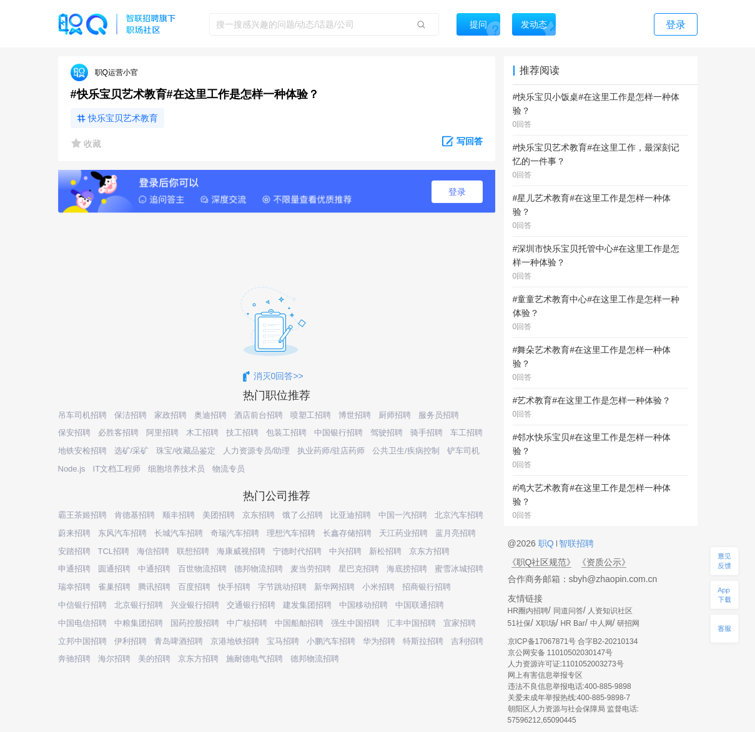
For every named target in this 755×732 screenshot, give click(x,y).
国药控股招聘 (194, 623)
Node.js (72, 468)
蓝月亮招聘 (455, 533)
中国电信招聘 (82, 623)
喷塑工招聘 (310, 415)
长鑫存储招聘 (347, 533)
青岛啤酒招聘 (178, 641)
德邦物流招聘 (258, 568)
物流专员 (228, 468)
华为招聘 (379, 641)
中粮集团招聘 (138, 623)
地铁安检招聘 (82, 450)
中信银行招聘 (82, 605)
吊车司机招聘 (82, 415)
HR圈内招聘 (528, 610)
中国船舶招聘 (299, 623)
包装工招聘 (286, 432)
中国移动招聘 (363, 605)
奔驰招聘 (74, 658)
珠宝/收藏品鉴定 (185, 450)
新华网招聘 (334, 586)
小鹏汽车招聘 (331, 641)
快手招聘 (234, 586)
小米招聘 (378, 586)
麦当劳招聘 (310, 568)
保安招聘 (74, 432)
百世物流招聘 (202, 568)
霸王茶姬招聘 (82, 515)
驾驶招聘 (386, 432)
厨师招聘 (394, 415)
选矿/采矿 (131, 450)
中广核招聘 (247, 623)
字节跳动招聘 (282, 586)
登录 (457, 192)
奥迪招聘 (210, 415)
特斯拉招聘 (423, 641)
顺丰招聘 (178, 515)
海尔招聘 (114, 658)
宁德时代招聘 (297, 551)
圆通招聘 (114, 568)
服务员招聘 (438, 415)
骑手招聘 (426, 432)
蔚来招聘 (74, 533)
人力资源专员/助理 (256, 450)
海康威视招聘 (241, 551)
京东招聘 (258, 515)
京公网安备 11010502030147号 (560, 652)
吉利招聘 (467, 641)
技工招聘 (242, 432)
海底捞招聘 (407, 568)
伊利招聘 (130, 641)
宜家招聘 (459, 623)
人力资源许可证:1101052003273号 (566, 664)
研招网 (628, 623)
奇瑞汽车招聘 (234, 533)
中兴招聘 (345, 551)
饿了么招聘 (302, 515)
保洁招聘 (130, 415)
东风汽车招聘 (122, 533)
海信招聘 (153, 551)
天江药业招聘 (403, 533)
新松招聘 (385, 551)
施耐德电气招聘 (254, 658)
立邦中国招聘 (82, 641)
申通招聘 (74, 568)
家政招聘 (170, 415)
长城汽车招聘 (178, 533)
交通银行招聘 (251, 605)
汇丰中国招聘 (411, 623)
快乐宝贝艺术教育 (123, 118)
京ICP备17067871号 (542, 641)
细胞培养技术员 (176, 468)
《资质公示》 (604, 562)
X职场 (546, 623)
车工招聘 (466, 432)
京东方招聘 (429, 551)
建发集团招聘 (307, 605)
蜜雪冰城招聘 (459, 568)
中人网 (601, 623)
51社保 (519, 623)
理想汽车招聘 (291, 533)
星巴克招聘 (358, 568)
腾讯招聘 (154, 586)
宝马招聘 (283, 641)
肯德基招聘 (134, 515)
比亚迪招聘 (350, 515)
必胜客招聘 (118, 432)
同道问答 (568, 610)
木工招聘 (202, 432)
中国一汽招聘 (402, 515)
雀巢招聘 (114, 586)
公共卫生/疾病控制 (406, 450)
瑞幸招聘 (74, 586)
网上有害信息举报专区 (545, 675)
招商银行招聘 (426, 586)
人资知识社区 (610, 610)
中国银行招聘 (338, 432)
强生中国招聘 (355, 623)
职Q (547, 543)
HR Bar (572, 623)
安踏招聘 (74, 551)
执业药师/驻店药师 (331, 450)
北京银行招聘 (138, 605)
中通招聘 (154, 568)
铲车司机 (463, 450)
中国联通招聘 (419, 605)
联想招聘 (193, 551)
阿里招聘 (162, 432)
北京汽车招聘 (459, 515)
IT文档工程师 (117, 468)
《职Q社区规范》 (542, 562)
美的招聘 (154, 658)
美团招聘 (218, 515)
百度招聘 (194, 586)
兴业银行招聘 (194, 605)
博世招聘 (354, 415)
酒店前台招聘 (258, 415)
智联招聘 (576, 543)
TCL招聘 (114, 551)
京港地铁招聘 (234, 641)
